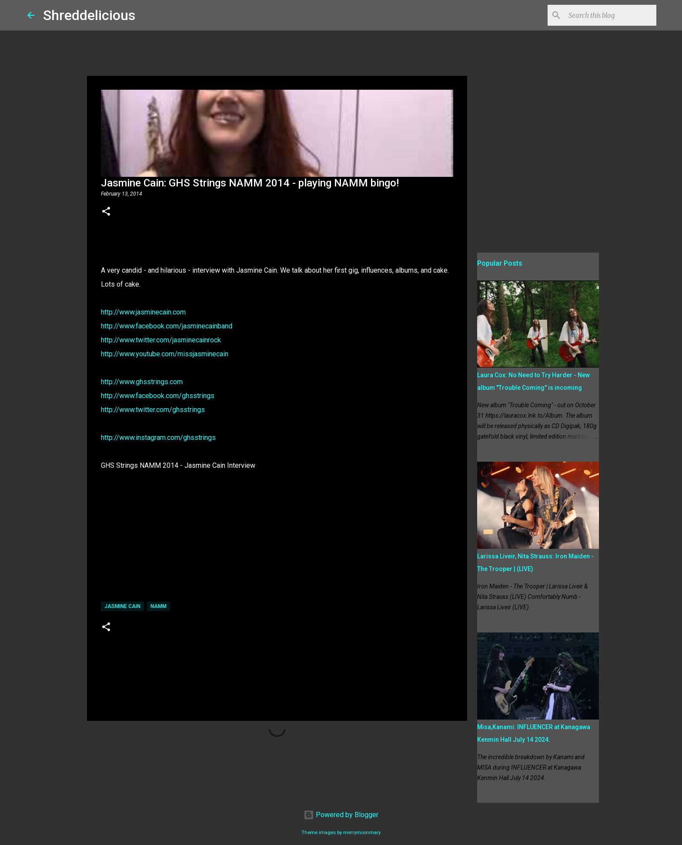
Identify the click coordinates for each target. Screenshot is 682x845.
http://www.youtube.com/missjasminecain (164, 354)
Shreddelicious (89, 15)
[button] (106, 212)
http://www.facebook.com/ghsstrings (157, 396)
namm (158, 606)
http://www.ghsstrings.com (142, 382)
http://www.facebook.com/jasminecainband (166, 326)
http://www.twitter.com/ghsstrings (153, 410)
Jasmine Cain (122, 606)
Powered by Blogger (341, 815)
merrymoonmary (362, 832)
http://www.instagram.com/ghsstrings (158, 437)
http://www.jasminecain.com (143, 312)
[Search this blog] (610, 15)
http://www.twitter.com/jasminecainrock (161, 340)
